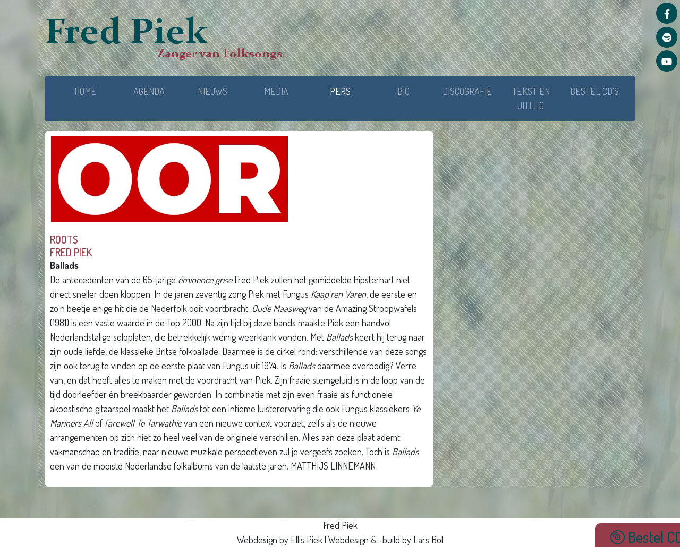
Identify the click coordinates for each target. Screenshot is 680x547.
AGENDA (149, 91)
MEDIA (276, 91)
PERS (351, 90)
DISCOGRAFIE (467, 91)
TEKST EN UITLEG (531, 98)
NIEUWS (212, 91)
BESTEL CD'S (594, 91)
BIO (403, 91)
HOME (85, 91)
